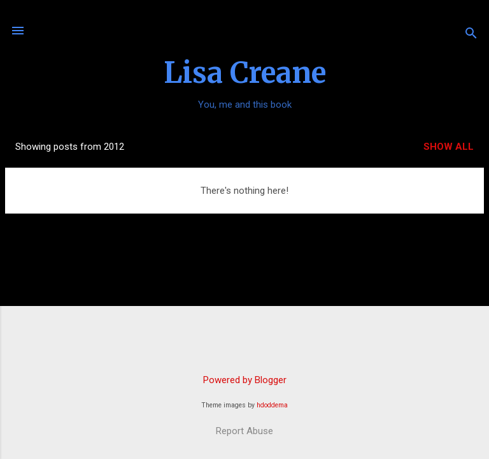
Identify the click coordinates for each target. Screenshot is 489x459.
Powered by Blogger (245, 380)
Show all (448, 146)
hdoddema (272, 405)
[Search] (471, 34)
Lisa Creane (245, 73)
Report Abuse (244, 431)
